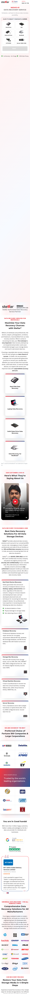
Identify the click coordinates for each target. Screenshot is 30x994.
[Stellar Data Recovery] (5, 2)
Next (15, 48)
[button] (2, 503)
